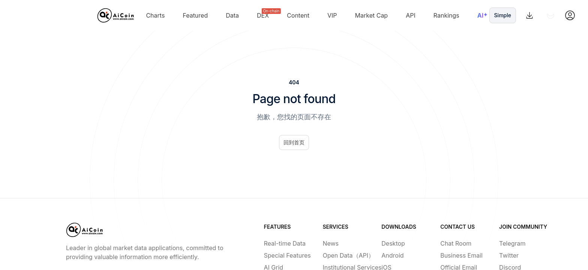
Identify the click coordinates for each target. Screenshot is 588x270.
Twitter (509, 255)
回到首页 (294, 142)
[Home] (115, 15)
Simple (502, 15)
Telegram (510, 243)
